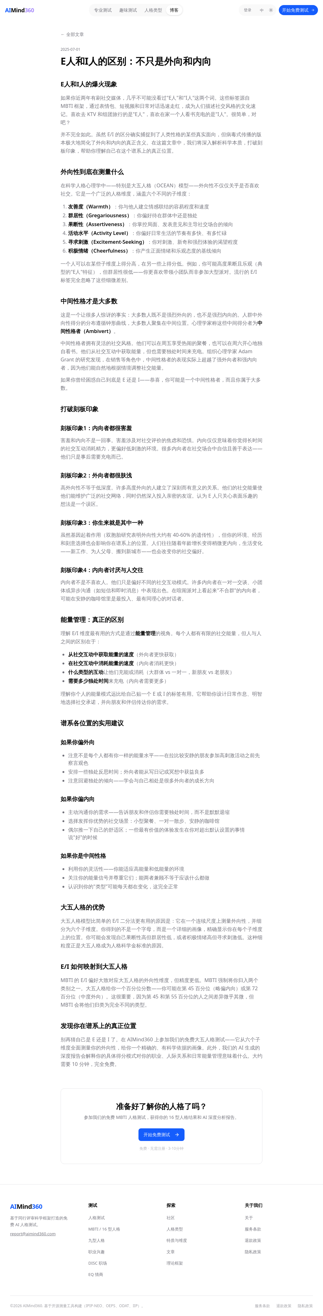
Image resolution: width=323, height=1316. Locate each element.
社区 (171, 1217)
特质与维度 (177, 1240)
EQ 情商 (95, 1274)
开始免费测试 (298, 10)
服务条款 (253, 1229)
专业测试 (103, 10)
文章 (171, 1252)
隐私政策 (253, 1252)
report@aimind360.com (33, 1234)
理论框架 (175, 1263)
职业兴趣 (96, 1252)
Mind (26, 1206)
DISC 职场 (97, 1263)
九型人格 (96, 1240)
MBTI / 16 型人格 (104, 1229)
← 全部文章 (72, 34)
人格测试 (96, 1217)
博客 (174, 10)
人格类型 (153, 10)
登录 (247, 10)
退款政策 (253, 1240)
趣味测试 (128, 10)
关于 (249, 1217)
